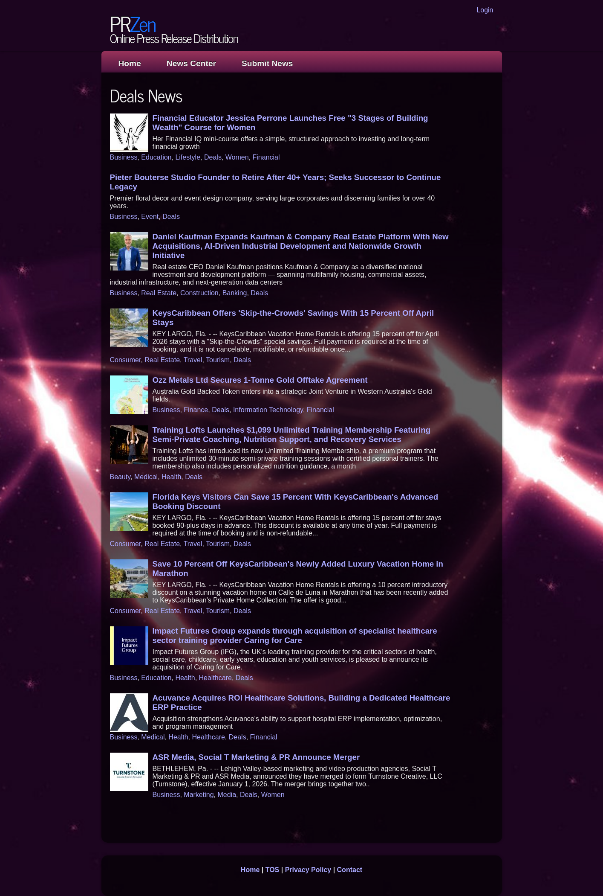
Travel (193, 360)
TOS (272, 869)
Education (156, 157)
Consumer (125, 360)
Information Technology (268, 409)
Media (226, 794)
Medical (146, 476)
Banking (234, 293)
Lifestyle (187, 157)
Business (124, 157)
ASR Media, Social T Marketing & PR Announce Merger (256, 757)
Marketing (199, 794)
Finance (196, 409)
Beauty (120, 476)
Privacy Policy (308, 869)
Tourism (218, 360)
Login (484, 10)
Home (129, 63)
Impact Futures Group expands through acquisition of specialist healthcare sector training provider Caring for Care (295, 635)
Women (237, 157)
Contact (350, 869)
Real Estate (158, 293)
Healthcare (215, 677)
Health (171, 476)
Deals (213, 157)
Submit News (267, 63)
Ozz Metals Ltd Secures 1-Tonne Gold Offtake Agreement (260, 379)
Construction (199, 293)
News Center (191, 63)
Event (150, 216)
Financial (266, 157)
